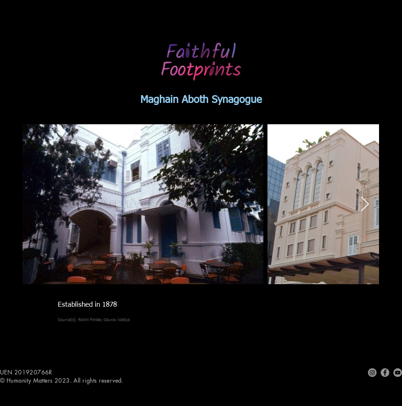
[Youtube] (397, 372)
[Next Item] (365, 204)
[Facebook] (385, 372)
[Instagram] (372, 372)
